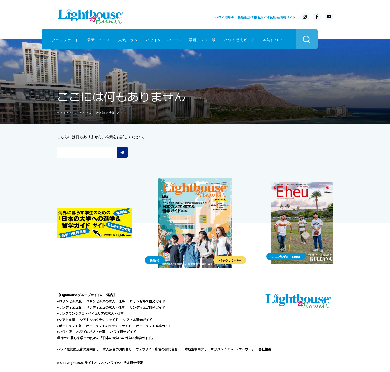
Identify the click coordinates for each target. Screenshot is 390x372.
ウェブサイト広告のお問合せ (157, 349)
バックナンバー (230, 260)
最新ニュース (114, 39)
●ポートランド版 (69, 325)
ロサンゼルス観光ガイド (147, 301)
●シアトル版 (66, 319)
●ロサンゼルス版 (69, 301)
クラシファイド (81, 39)
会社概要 (264, 349)
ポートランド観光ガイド (154, 325)
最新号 (154, 260)
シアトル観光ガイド (137, 319)
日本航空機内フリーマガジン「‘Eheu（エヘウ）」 (218, 349)
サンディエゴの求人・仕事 (105, 307)
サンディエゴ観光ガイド (147, 307)
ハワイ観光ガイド (255, 39)
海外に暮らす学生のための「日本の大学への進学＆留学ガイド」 (105, 338)
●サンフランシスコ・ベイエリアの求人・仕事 (90, 313)
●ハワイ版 (64, 331)
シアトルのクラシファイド (99, 319)
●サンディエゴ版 (69, 307)
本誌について (290, 39)
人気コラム (144, 39)
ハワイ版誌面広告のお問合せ (78, 349)
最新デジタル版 (218, 39)
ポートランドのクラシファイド (108, 325)
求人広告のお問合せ (117, 349)
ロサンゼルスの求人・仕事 (105, 301)
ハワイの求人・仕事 (90, 331)
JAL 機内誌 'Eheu (286, 256)
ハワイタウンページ (179, 39)
